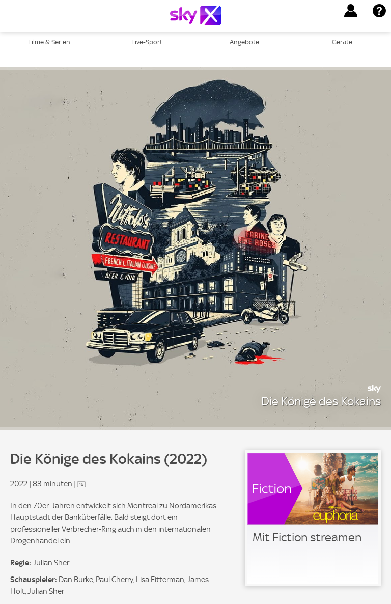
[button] (350, 10)
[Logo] (195, 15)
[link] (313, 518)
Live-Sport (146, 42)
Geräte (342, 42)
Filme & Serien (49, 42)
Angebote (244, 42)
